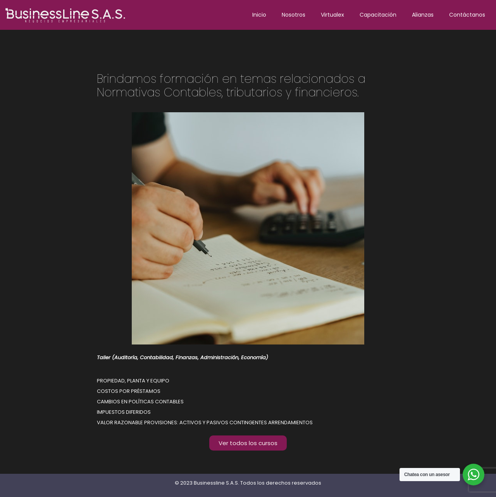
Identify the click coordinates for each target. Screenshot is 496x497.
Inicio (259, 15)
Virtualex (332, 15)
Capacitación (378, 15)
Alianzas (423, 15)
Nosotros (293, 15)
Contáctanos (467, 15)
